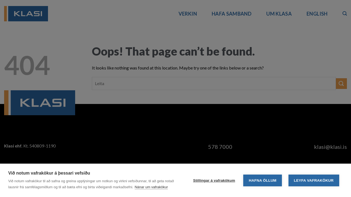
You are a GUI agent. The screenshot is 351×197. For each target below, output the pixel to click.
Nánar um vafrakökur (151, 187)
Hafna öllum (262, 180)
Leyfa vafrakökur (314, 180)
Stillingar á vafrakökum (214, 180)
